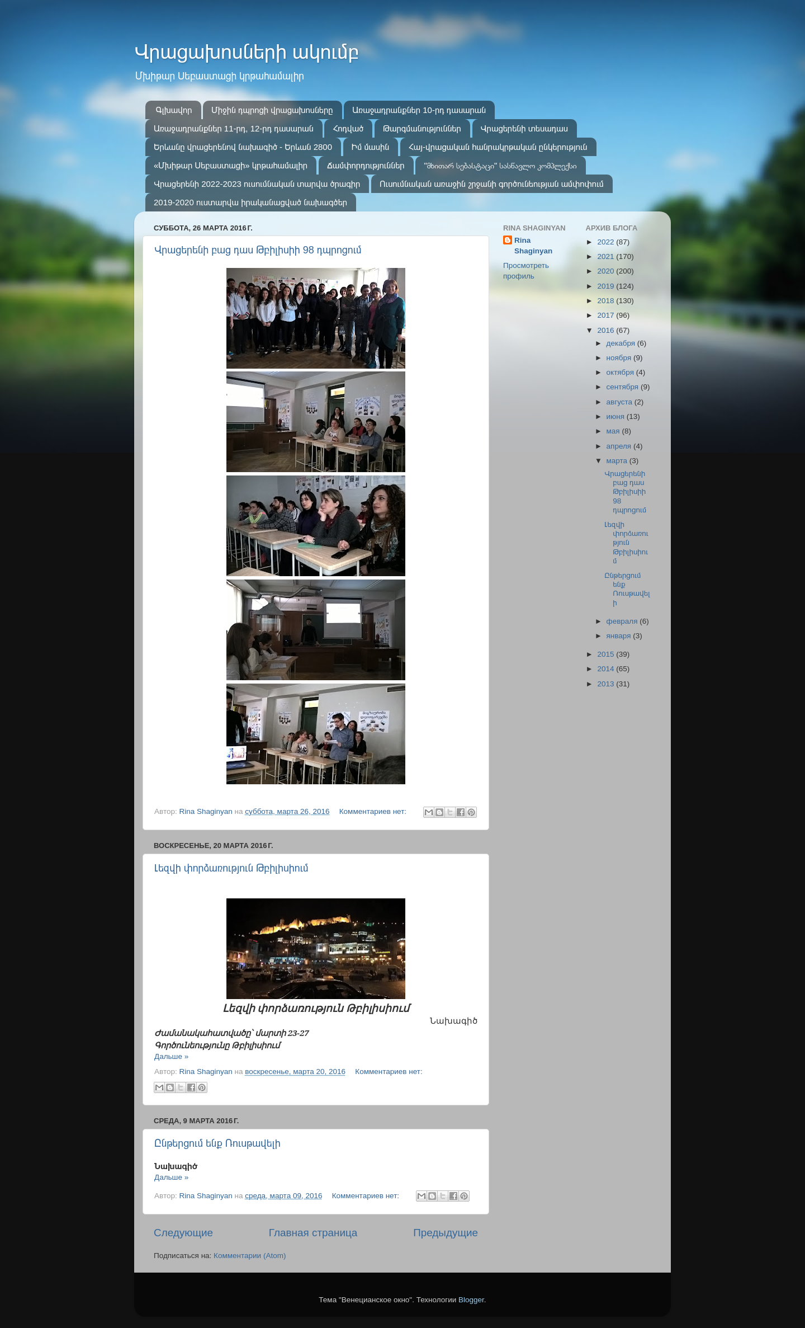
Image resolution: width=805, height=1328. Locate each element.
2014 (606, 669)
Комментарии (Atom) (250, 1255)
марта (618, 460)
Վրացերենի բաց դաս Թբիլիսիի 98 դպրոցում (258, 250)
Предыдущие (445, 1232)
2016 (606, 330)
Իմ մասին (370, 147)
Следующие (183, 1232)
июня (617, 416)
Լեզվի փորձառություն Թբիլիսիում (231, 868)
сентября (624, 387)
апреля (620, 446)
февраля (623, 621)
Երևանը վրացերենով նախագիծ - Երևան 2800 (243, 147)
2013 (606, 684)
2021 (606, 256)
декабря (622, 343)
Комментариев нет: (374, 811)
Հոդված (348, 128)
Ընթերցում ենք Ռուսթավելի (217, 1143)
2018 (606, 300)
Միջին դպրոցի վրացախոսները (272, 110)
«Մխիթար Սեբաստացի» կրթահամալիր (230, 165)
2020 (606, 271)
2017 (606, 315)
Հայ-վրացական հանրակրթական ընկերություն (498, 147)
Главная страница (313, 1232)
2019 (606, 286)
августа (620, 402)
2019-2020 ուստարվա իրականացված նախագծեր (250, 202)
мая (614, 431)
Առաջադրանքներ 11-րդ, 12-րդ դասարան (234, 128)
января (620, 636)
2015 (606, 654)
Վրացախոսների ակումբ (246, 51)
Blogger (471, 1300)
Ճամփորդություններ (366, 165)
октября (621, 372)
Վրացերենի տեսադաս (524, 128)
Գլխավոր (174, 110)
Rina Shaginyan (533, 245)
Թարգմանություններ (422, 128)
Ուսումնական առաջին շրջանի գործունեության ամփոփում (492, 184)
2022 (606, 242)
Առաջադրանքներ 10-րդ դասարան (419, 110)
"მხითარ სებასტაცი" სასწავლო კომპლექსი (500, 165)
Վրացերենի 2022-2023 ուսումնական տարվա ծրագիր (257, 184)
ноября (620, 358)
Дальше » (171, 1056)
